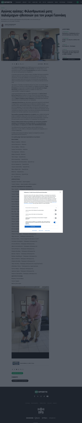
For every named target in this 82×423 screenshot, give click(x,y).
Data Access (41, 230)
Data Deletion (34, 230)
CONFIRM (33, 226)
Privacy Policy (47, 230)
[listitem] (41, 207)
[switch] (55, 210)
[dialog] (41, 211)
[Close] (61, 192)
